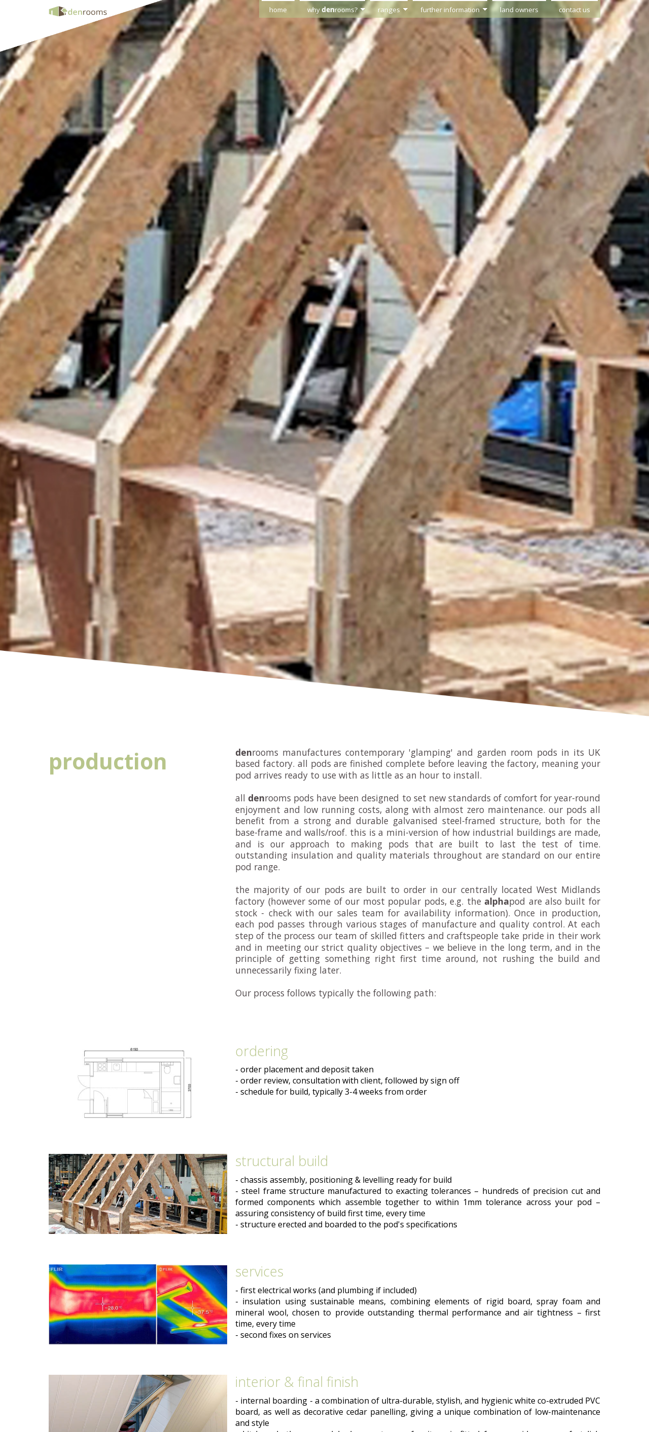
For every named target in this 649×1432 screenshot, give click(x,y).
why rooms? (332, 9)
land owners (519, 9)
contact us (574, 9)
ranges (389, 9)
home (278, 9)
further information (450, 9)
